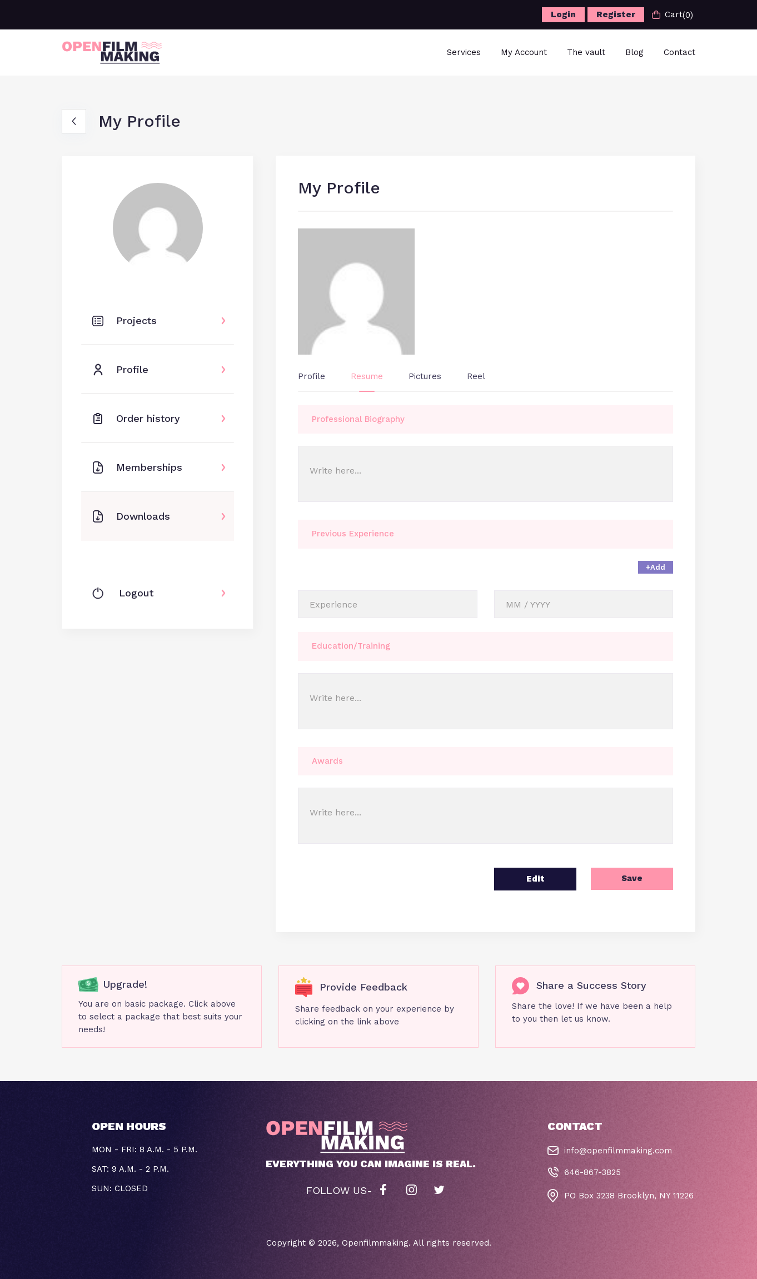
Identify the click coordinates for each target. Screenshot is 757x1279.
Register (615, 14)
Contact (679, 52)
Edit (535, 879)
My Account (524, 52)
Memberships (137, 467)
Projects (124, 320)
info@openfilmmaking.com (618, 1151)
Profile (120, 370)
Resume (367, 376)
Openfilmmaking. (376, 1243)
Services (464, 52)
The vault (586, 52)
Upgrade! (125, 984)
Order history (136, 418)
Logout (122, 593)
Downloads (131, 516)
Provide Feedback (363, 987)
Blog (634, 52)
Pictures (425, 376)
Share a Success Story (591, 985)
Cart (672, 14)
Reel (476, 376)
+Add (655, 567)
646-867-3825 (592, 1172)
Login (563, 14)
